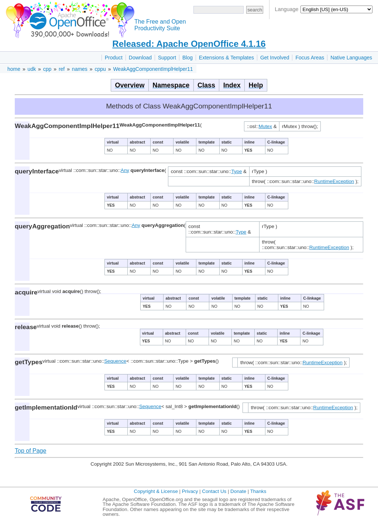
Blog (187, 58)
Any (125, 170)
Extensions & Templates (226, 58)
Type (236, 171)
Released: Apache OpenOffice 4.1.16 (188, 44)
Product (114, 58)
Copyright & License (156, 491)
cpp (47, 69)
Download (140, 58)
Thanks (258, 491)
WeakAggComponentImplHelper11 (153, 69)
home (13, 69)
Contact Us (214, 491)
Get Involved (274, 58)
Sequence (115, 361)
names (79, 69)
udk (32, 69)
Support (167, 58)
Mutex (265, 126)
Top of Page (30, 451)
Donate (238, 491)
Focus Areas (309, 58)
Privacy (190, 491)
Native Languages (351, 58)
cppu (100, 69)
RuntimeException (334, 181)
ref (62, 69)
